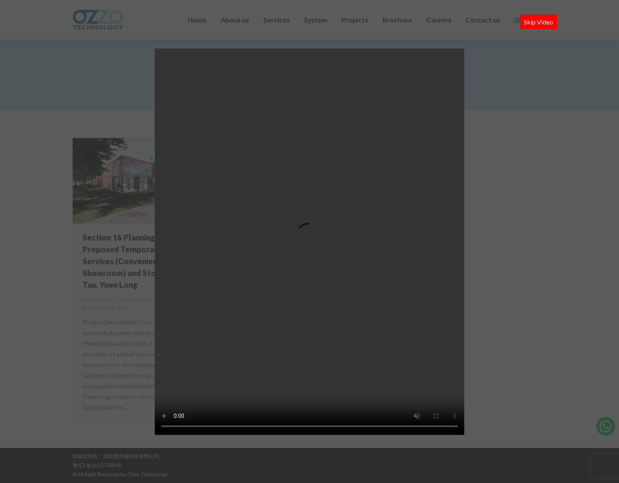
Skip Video (538, 22)
